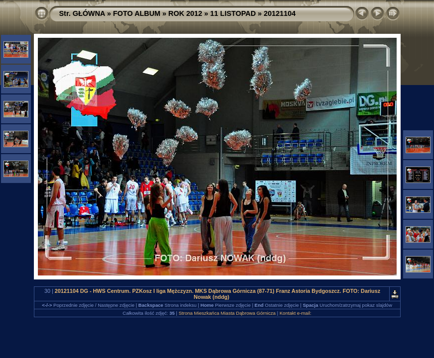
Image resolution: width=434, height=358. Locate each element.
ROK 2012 (185, 13)
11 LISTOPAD (233, 13)
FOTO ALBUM (136, 13)
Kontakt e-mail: (295, 313)
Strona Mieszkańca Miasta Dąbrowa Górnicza (227, 313)
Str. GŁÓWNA (82, 13)
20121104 (279, 13)
